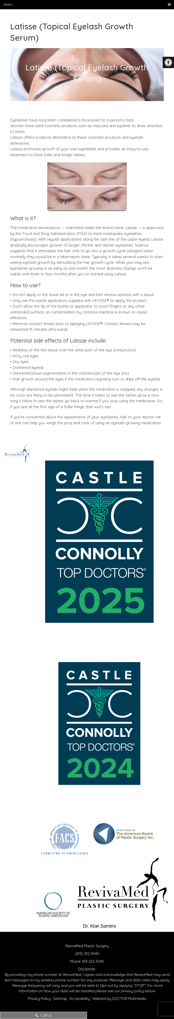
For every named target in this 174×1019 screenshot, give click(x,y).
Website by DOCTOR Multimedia (119, 998)
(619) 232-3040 (87, 953)
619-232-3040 (93, 961)
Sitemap (60, 998)
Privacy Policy (39, 998)
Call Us (44, 1015)
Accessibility (80, 998)
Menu (8, 4)
